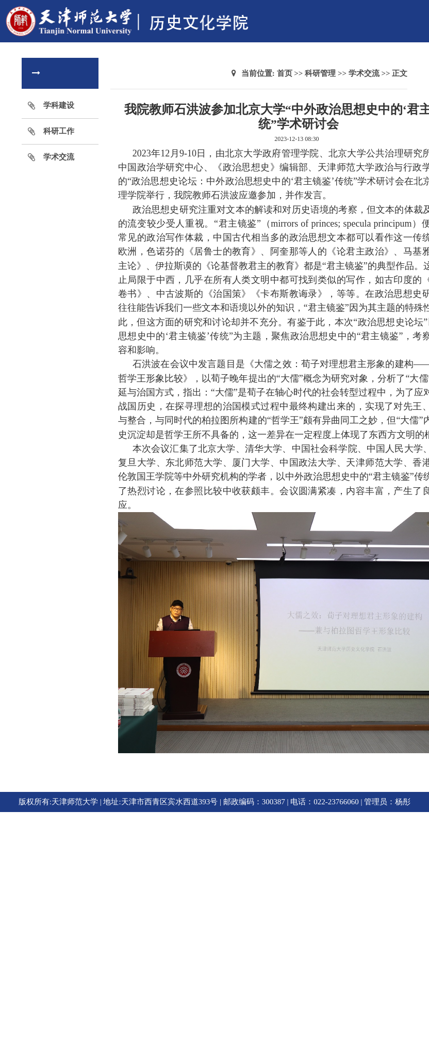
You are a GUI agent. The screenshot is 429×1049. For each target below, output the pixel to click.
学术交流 (58, 157)
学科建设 (58, 105)
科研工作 (58, 131)
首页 (284, 73)
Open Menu (416, 12)
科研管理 (320, 73)
